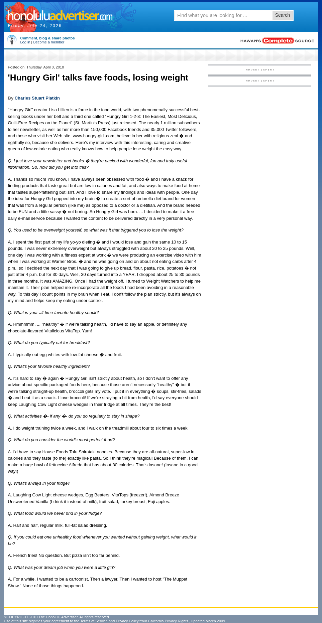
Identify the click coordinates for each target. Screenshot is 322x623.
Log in (25, 42)
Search (282, 15)
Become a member (48, 42)
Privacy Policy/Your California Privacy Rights (152, 621)
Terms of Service (94, 621)
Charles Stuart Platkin (37, 98)
